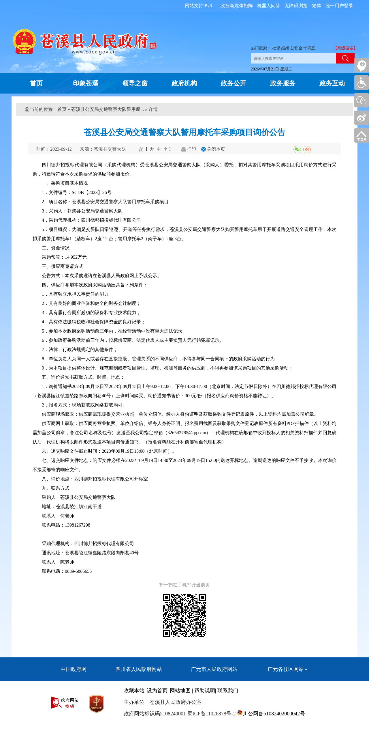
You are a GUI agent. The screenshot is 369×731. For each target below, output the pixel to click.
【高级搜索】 (345, 48)
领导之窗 (135, 83)
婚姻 (285, 48)
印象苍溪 (85, 83)
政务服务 (282, 83)
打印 (191, 149)
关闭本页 (216, 149)
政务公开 (233, 83)
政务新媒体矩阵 (237, 5)
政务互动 (332, 83)
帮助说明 (204, 690)
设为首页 (157, 690)
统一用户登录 (339, 5)
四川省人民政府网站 (138, 669)
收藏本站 (134, 690)
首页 (36, 83)
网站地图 (180, 690)
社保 (276, 48)
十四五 (309, 48)
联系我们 (227, 690)
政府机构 (184, 83)
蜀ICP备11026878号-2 (211, 714)
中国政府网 (73, 669)
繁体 (316, 5)
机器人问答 (268, 5)
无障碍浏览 (296, 5)
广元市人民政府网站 (214, 669)
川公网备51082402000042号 (274, 714)
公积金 (296, 48)
